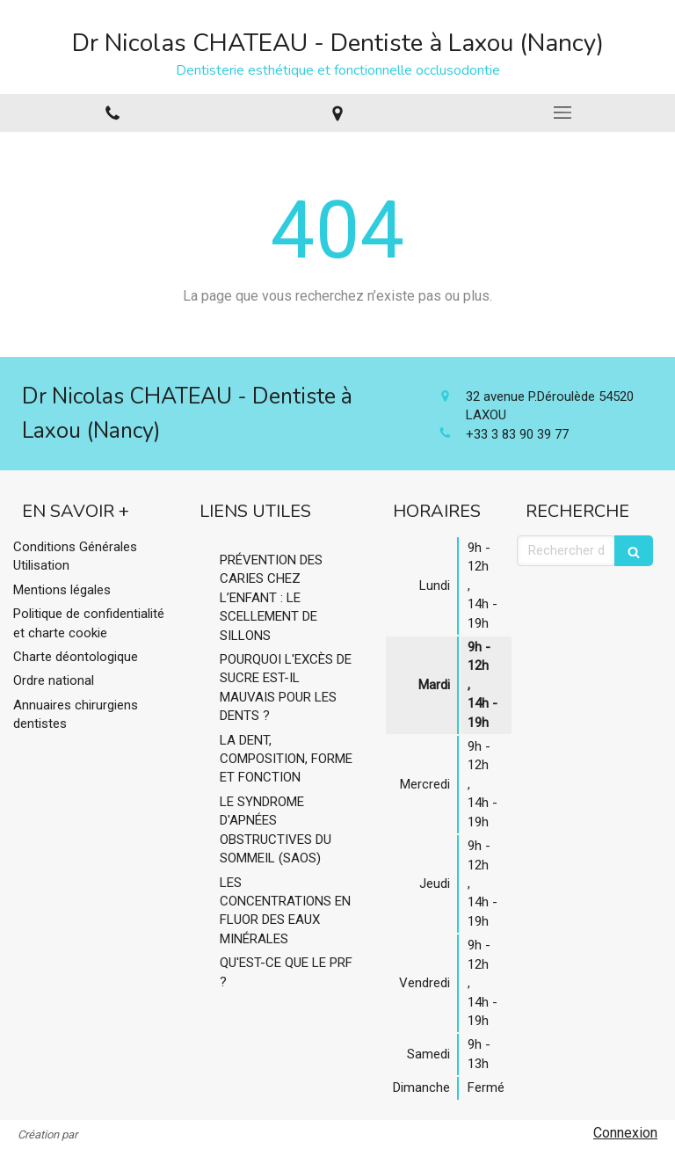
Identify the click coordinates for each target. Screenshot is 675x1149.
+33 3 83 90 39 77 (517, 434)
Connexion (625, 1132)
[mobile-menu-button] (562, 112)
